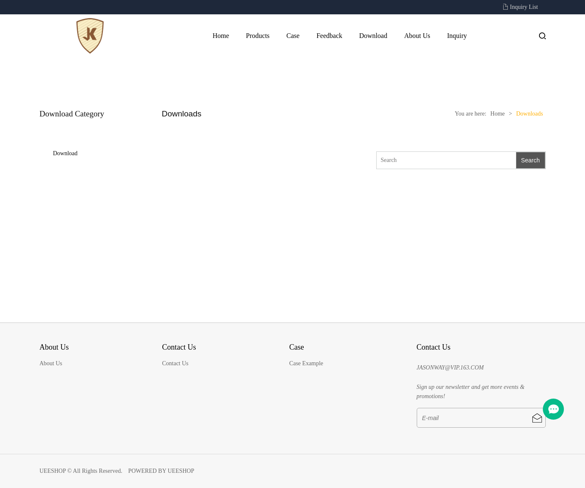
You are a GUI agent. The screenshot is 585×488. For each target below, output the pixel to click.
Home (221, 35)
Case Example (306, 363)
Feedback (329, 35)
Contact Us (175, 363)
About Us (417, 35)
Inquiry (457, 35)
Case (292, 35)
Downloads (529, 114)
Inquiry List (524, 7)
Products (258, 35)
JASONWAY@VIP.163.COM (450, 367)
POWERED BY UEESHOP (161, 471)
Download (373, 35)
